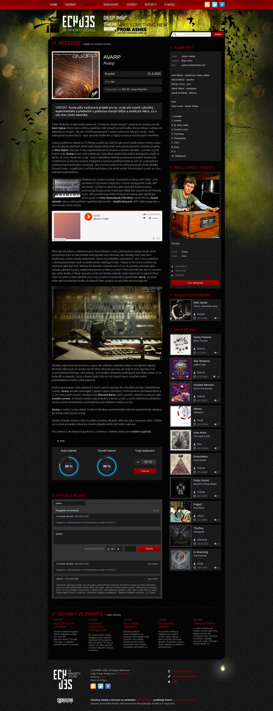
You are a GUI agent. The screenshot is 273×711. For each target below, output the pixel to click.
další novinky (114, 615)
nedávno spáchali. (141, 431)
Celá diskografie (195, 283)
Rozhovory (111, 4)
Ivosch (103, 677)
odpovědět (153, 564)
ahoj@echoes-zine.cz (184, 676)
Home (54, 4)
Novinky (71, 4)
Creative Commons (184, 700)
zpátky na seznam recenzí (97, 44)
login (175, 681)
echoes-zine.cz (144, 700)
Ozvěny (132, 4)
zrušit (156, 510)
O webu (169, 4)
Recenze (90, 4)
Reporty (151, 4)
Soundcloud (181, 266)
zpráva (107, 537)
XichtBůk (179, 275)
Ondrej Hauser (124, 673)
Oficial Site (180, 271)
